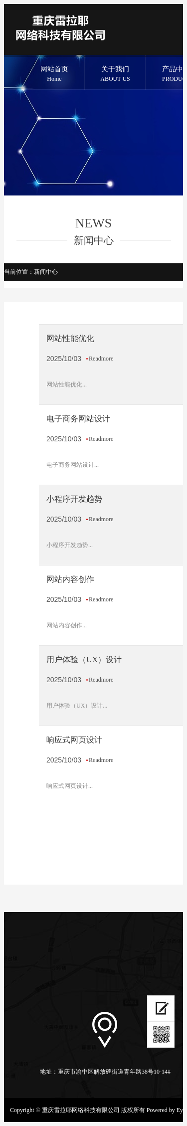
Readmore (101, 358)
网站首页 (54, 74)
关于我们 (115, 74)
